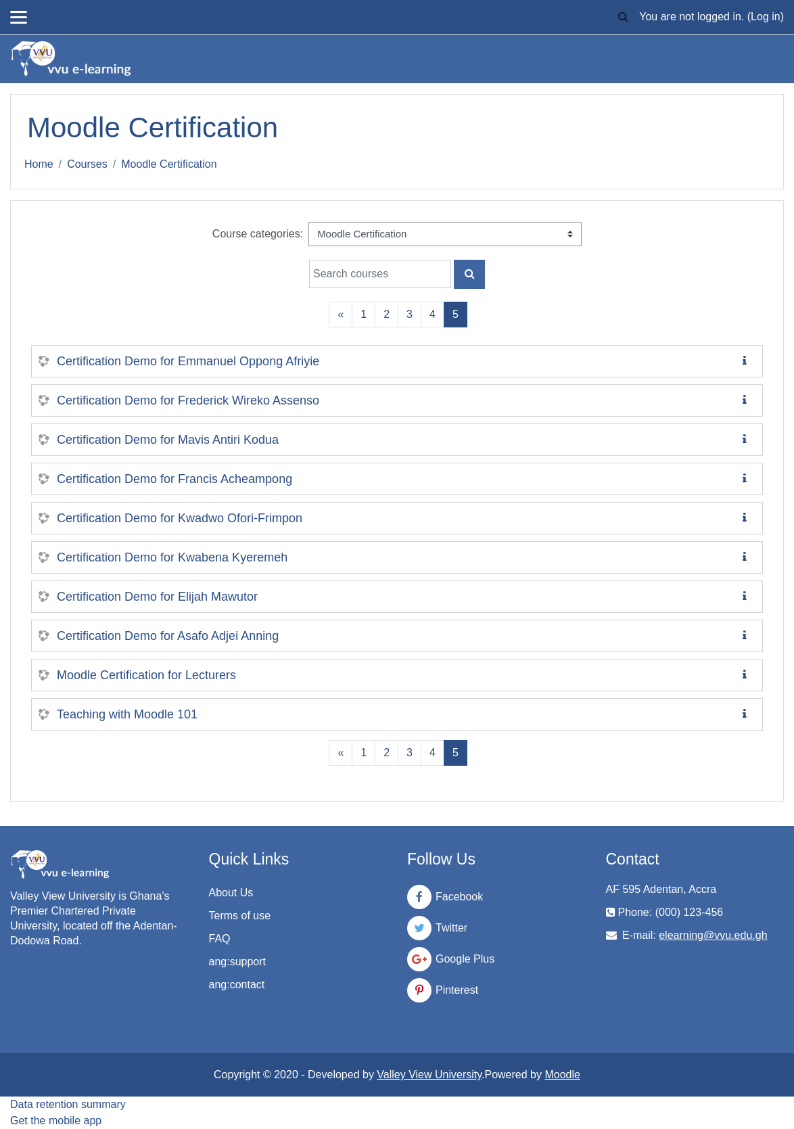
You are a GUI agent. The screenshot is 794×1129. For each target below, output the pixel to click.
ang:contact (237, 984)
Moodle (562, 1074)
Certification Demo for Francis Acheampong (174, 479)
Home (38, 164)
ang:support (237, 961)
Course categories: (257, 233)
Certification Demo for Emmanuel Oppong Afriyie (188, 361)
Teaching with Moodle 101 (127, 714)
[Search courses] (380, 274)
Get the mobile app (55, 1120)
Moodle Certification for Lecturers (146, 675)
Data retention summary (68, 1104)
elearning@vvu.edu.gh (713, 935)
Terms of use (240, 915)
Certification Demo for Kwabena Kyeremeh (172, 557)
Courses (87, 164)
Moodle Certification (168, 164)
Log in (765, 16)
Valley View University (429, 1074)
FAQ (220, 938)
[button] (623, 17)
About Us (231, 892)
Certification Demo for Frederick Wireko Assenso (188, 400)
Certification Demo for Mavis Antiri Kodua (168, 439)
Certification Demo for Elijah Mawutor (157, 596)
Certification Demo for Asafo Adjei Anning (168, 636)
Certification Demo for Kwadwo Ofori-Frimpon (179, 518)
